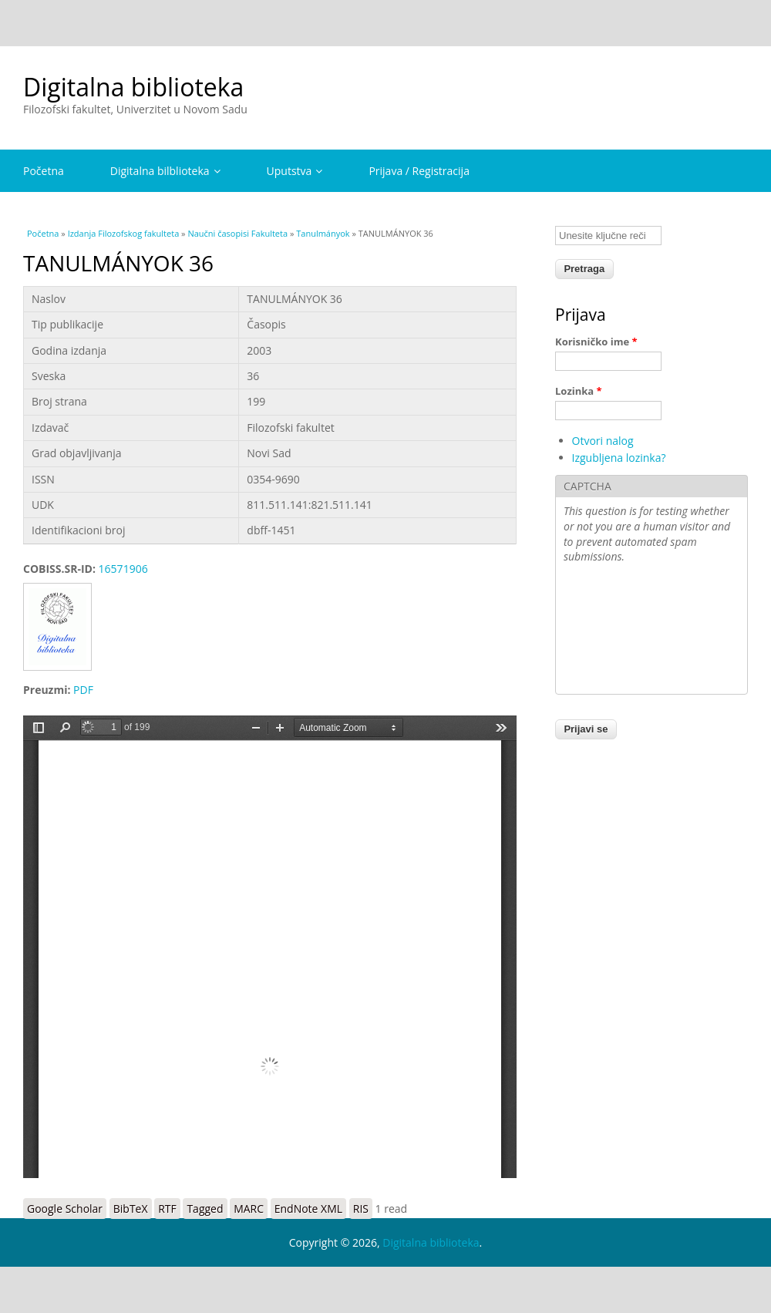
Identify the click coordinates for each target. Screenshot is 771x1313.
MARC (249, 1208)
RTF (167, 1208)
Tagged (205, 1208)
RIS (361, 1208)
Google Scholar (65, 1208)
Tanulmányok (322, 233)
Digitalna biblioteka (133, 86)
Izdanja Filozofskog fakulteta (124, 233)
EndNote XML (308, 1208)
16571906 (123, 568)
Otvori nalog (603, 440)
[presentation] (627, 630)
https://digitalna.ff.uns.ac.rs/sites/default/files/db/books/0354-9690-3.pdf (270, 946)
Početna (43, 170)
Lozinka (578, 391)
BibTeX (130, 1208)
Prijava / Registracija (419, 170)
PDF (83, 689)
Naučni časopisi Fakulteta (237, 233)
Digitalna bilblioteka (165, 170)
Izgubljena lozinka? (619, 457)
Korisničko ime (596, 341)
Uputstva (295, 170)
